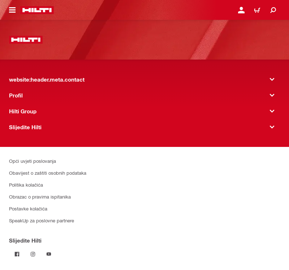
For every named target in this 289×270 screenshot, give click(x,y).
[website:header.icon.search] (273, 10)
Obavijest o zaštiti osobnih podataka (47, 172)
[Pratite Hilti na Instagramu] (33, 254)
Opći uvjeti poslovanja (32, 161)
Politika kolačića (26, 184)
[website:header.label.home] (37, 10)
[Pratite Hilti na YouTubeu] (49, 254)
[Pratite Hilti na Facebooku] (17, 254)
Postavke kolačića (28, 208)
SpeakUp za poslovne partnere (41, 220)
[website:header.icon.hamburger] (12, 10)
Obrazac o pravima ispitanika (40, 196)
